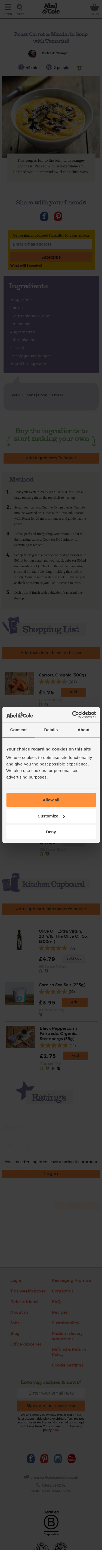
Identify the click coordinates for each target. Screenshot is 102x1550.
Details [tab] (51, 729)
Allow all (51, 800)
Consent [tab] (18, 729)
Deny (51, 831)
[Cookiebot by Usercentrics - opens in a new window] (73, 714)
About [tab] (83, 729)
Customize (51, 816)
